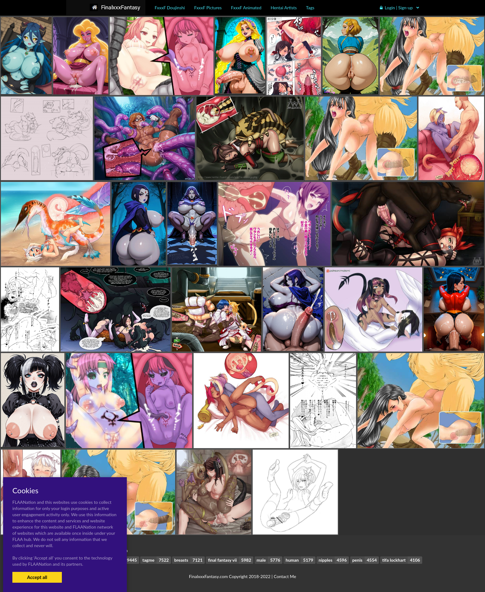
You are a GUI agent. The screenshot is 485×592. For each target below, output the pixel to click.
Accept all (37, 577)
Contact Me (285, 576)
